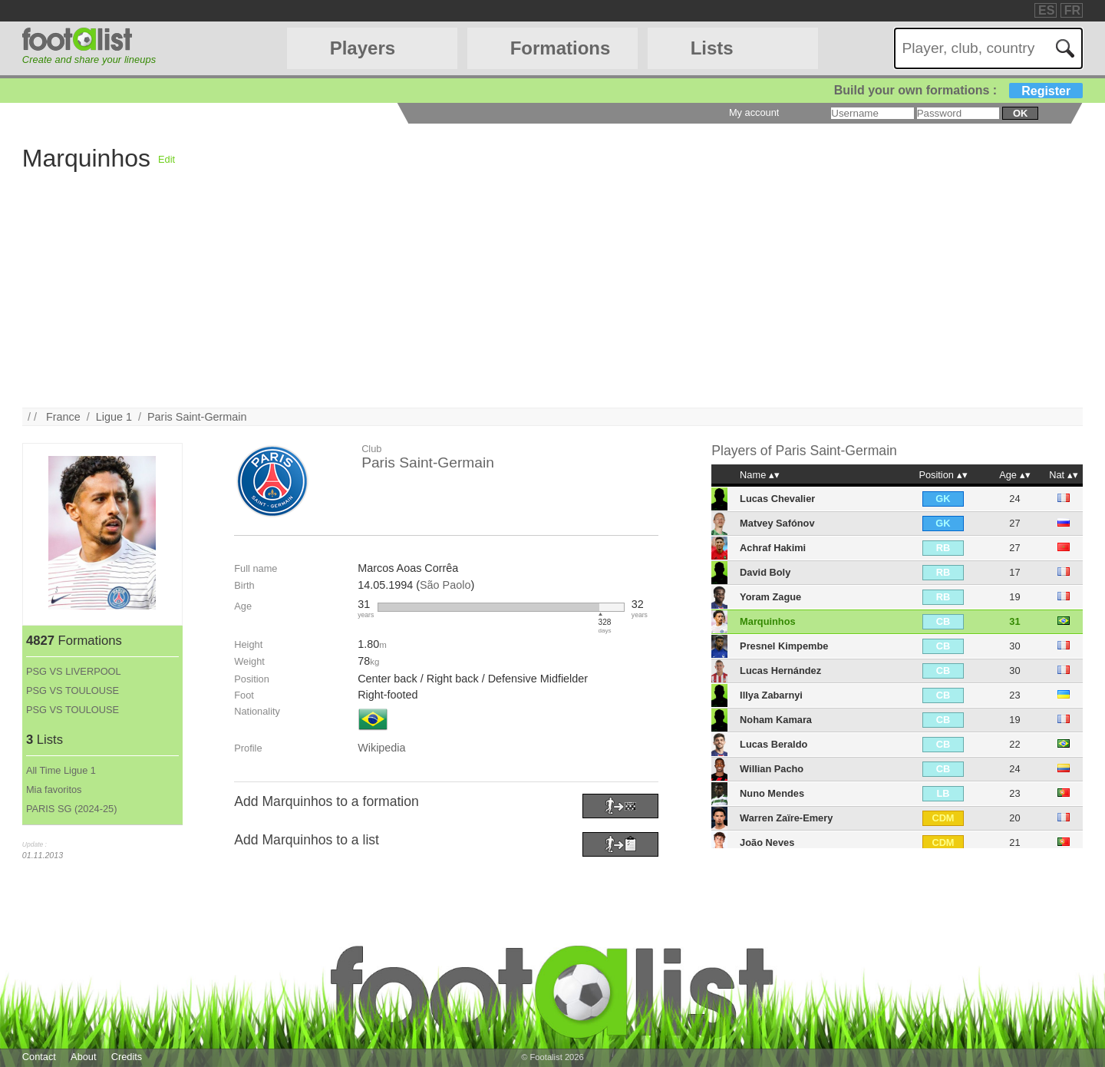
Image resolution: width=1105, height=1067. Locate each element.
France (63, 417)
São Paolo (445, 585)
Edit (166, 159)
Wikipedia (381, 748)
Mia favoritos (54, 789)
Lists (712, 48)
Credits (127, 1056)
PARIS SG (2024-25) (71, 808)
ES (1046, 10)
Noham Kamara (776, 719)
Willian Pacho (771, 769)
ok (1020, 113)
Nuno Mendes (772, 793)
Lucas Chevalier (777, 498)
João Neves (767, 842)
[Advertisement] (618, 300)
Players (362, 48)
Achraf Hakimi (773, 547)
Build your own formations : (958, 90)
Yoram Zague (770, 597)
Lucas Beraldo (773, 744)
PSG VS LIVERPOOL (73, 671)
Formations (560, 48)
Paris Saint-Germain (197, 417)
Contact (39, 1056)
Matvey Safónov (777, 523)
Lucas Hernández (780, 670)
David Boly (765, 572)
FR (1072, 10)
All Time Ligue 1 (61, 770)
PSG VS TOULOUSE (72, 690)
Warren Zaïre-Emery (786, 818)
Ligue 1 (114, 417)
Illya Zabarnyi (771, 695)
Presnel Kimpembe (784, 646)
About (83, 1056)
